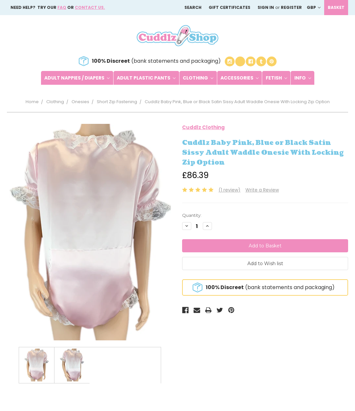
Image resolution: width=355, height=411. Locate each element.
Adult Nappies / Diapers (77, 78)
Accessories (239, 78)
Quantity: (191, 215)
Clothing (198, 78)
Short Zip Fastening (117, 102)
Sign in (266, 7)
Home (32, 102)
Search (192, 7)
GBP (314, 7)
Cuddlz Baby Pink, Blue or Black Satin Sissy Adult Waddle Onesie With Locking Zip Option (237, 102)
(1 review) (229, 190)
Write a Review (262, 190)
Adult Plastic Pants (146, 78)
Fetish (276, 78)
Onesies (80, 102)
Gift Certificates (229, 7)
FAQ (61, 7)
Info (302, 78)
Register (291, 7)
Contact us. (90, 7)
